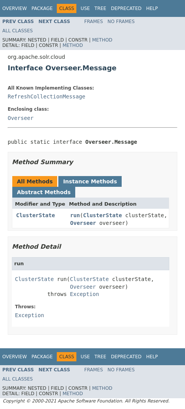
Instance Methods (90, 181)
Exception (84, 294)
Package (42, 8)
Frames (93, 21)
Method (102, 40)
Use (85, 8)
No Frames (121, 21)
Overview (14, 8)
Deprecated (126, 8)
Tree (100, 8)
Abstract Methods (44, 192)
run (75, 215)
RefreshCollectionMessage (46, 96)
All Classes (17, 30)
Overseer (20, 118)
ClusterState (35, 215)
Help (152, 8)
